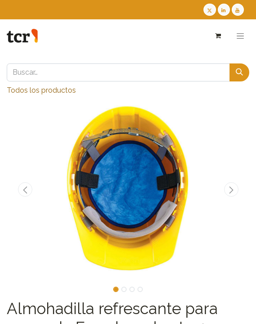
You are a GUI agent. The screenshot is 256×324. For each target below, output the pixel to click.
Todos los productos (41, 90)
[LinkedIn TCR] (224, 10)
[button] (25, 189)
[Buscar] (239, 72)
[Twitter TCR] (209, 10)
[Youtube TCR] (238, 10)
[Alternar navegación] (240, 36)
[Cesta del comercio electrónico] (217, 36)
